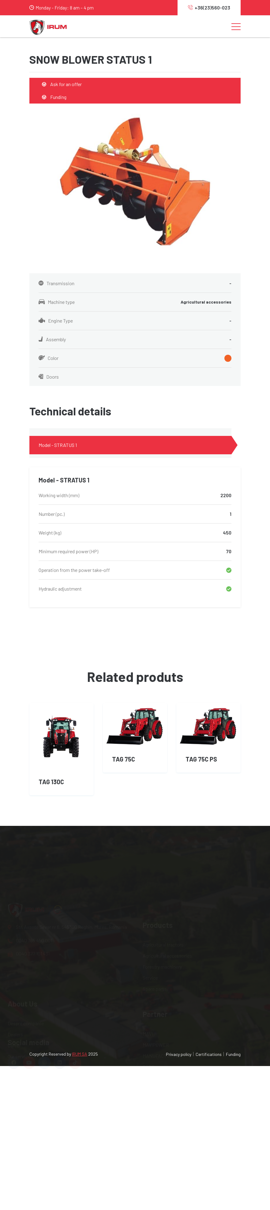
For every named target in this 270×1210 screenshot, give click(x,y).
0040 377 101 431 (29, 901)
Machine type (135, 302)
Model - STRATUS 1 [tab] (58, 445)
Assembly (135, 339)
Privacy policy (178, 1054)
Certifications (209, 1054)
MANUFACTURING (161, 986)
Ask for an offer (62, 84)
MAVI (148, 963)
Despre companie (26, 963)
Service (150, 907)
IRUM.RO (151, 1008)
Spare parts (155, 918)
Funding (54, 97)
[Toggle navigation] (236, 26)
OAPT (148, 997)
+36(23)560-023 (209, 7)
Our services (20, 997)
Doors (49, 377)
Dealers (15, 974)
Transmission (135, 283)
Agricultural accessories (167, 885)
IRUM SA (79, 1054)
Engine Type (135, 321)
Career (14, 986)
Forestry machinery (162, 896)
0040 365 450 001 (30, 888)
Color (135, 358)
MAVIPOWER (156, 974)
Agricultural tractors (163, 874)
